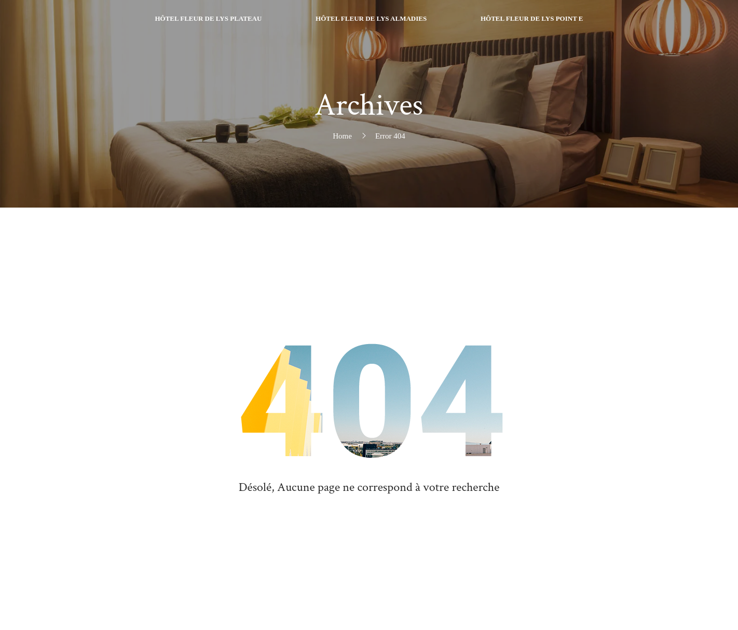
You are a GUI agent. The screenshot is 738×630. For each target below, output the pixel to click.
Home (342, 136)
